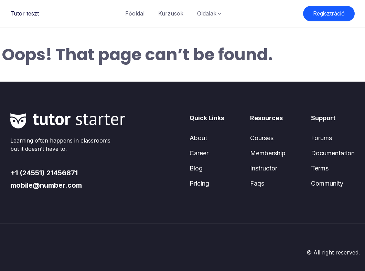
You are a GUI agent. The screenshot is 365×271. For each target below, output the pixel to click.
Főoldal (134, 13)
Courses (261, 138)
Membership (268, 153)
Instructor (263, 168)
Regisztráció (329, 13)
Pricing (199, 183)
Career (199, 153)
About (198, 138)
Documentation (333, 153)
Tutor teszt (24, 13)
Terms (320, 168)
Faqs (257, 183)
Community (327, 183)
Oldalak (206, 13)
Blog (196, 168)
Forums (321, 138)
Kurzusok (170, 13)
